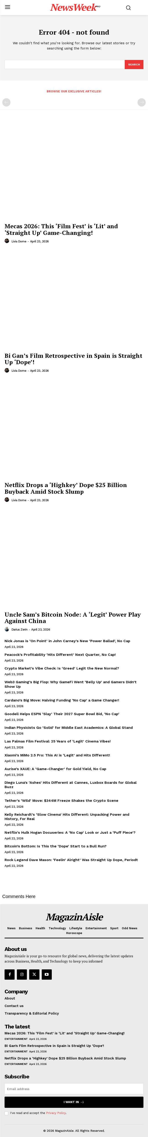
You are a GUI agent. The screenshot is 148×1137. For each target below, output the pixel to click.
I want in (74, 1102)
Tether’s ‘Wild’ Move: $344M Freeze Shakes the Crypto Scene (61, 800)
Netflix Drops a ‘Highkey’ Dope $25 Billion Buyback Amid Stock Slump (66, 488)
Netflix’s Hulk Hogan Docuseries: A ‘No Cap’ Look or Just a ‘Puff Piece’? (70, 832)
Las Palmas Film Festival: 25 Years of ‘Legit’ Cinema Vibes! (58, 741)
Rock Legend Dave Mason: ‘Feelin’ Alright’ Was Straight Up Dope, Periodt (71, 860)
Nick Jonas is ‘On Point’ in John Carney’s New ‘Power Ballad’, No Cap (67, 641)
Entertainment (16, 1039)
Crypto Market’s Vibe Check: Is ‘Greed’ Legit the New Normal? (62, 668)
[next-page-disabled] (142, 102)
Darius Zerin (19, 629)
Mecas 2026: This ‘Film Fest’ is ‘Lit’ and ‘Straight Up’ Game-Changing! (61, 229)
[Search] (134, 64)
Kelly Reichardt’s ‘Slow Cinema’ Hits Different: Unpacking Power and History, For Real (67, 816)
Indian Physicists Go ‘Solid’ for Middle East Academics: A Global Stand (69, 727)
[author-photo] (7, 241)
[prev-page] (6, 102)
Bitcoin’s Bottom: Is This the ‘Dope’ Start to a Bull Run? (55, 846)
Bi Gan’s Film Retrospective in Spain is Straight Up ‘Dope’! (73, 359)
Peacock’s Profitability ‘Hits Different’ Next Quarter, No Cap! (60, 654)
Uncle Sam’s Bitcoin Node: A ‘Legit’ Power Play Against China (73, 617)
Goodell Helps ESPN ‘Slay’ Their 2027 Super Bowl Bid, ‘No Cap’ (62, 714)
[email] (74, 1088)
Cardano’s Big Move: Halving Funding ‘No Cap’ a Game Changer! (62, 700)
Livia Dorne (18, 241)
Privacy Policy (56, 1113)
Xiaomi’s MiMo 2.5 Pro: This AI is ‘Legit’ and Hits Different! (57, 755)
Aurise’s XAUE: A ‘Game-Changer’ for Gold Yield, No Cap (55, 769)
